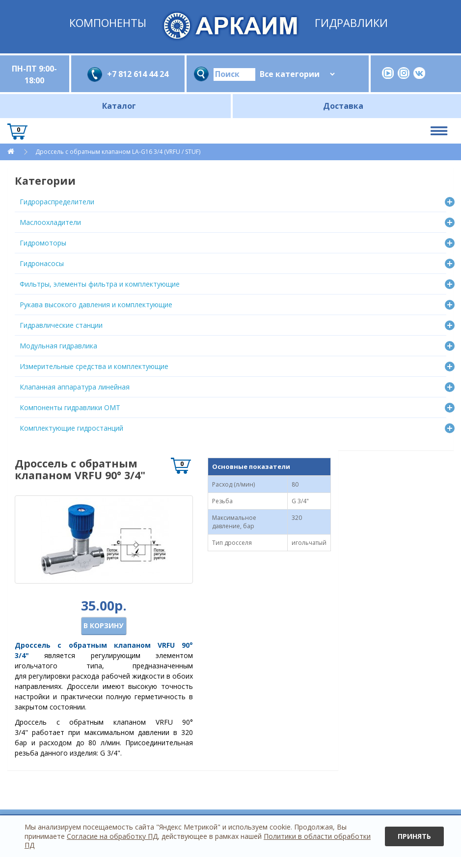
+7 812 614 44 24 (137, 74)
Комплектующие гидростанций (71, 428)
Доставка (343, 105)
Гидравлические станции (61, 325)
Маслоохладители (50, 222)
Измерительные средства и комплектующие (94, 366)
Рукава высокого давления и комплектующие (96, 304)
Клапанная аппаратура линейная (75, 387)
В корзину (103, 625)
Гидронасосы (42, 263)
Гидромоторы (43, 242)
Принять (414, 836)
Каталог (119, 105)
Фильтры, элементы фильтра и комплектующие (100, 284)
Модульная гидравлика (58, 345)
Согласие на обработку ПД (112, 836)
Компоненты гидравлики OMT (70, 407)
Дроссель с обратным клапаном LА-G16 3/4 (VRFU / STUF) (117, 151)
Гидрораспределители (57, 201)
